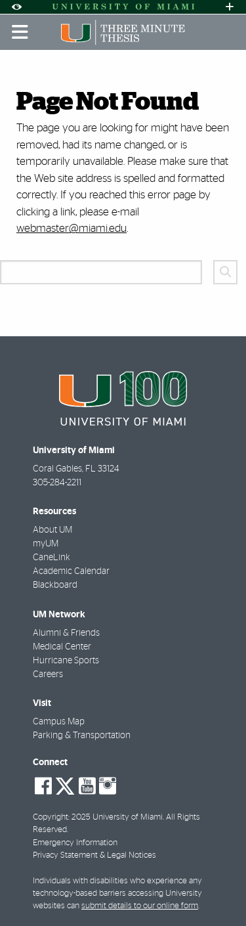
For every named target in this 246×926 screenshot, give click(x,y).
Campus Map (59, 721)
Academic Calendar (71, 571)
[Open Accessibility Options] (16, 7)
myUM (45, 543)
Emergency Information (75, 843)
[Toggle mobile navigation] (20, 32)
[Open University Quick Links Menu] (229, 7)
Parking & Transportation (82, 735)
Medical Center (62, 646)
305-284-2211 (57, 482)
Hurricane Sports (66, 660)
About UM (52, 530)
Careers (48, 674)
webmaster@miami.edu (71, 228)
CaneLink (51, 557)
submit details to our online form (139, 906)
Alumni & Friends (66, 633)
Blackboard (55, 585)
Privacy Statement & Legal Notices (94, 855)
